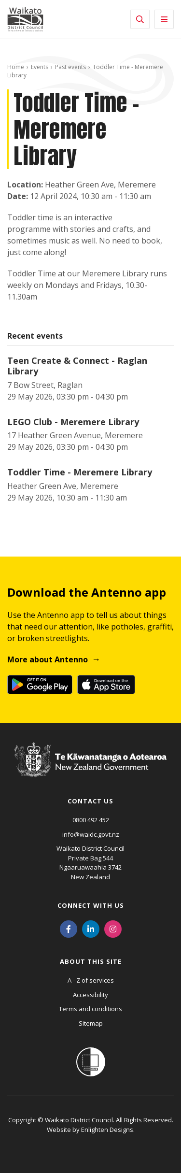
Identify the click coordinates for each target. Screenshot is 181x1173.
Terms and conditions (90, 1008)
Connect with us (90, 905)
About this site (91, 961)
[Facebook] (68, 928)
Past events (70, 67)
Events (39, 67)
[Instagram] (113, 928)
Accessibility (90, 994)
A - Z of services (91, 980)
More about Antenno (47, 659)
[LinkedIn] (90, 928)
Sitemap (91, 1023)
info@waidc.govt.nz (90, 834)
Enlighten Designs (107, 1129)
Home (15, 67)
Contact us (90, 801)
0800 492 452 (90, 819)
